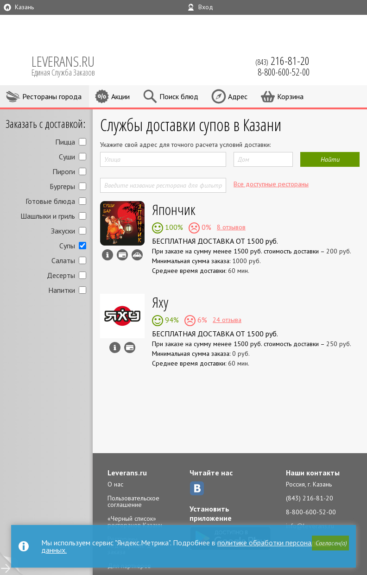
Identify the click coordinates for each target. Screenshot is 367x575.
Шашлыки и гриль (47, 216)
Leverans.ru (127, 472)
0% (205, 227)
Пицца (65, 141)
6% (201, 319)
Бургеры (62, 186)
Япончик (174, 209)
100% (173, 227)
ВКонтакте (197, 488)
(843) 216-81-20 (309, 498)
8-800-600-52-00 (311, 512)
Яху (160, 302)
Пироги (63, 171)
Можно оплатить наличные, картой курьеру (122, 254)
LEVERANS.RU (70, 65)
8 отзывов (231, 227)
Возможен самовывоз (137, 254)
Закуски (63, 230)
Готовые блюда (50, 201)
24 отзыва (227, 320)
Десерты (61, 275)
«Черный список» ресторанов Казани (135, 521)
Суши (67, 156)
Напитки (61, 290)
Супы (67, 245)
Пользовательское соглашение (133, 501)
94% (171, 319)
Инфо (107, 254)
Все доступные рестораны (271, 184)
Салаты (63, 260)
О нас (115, 484)
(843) (282, 61)
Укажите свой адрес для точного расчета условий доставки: (185, 144)
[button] (330, 543)
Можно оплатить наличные (129, 347)
